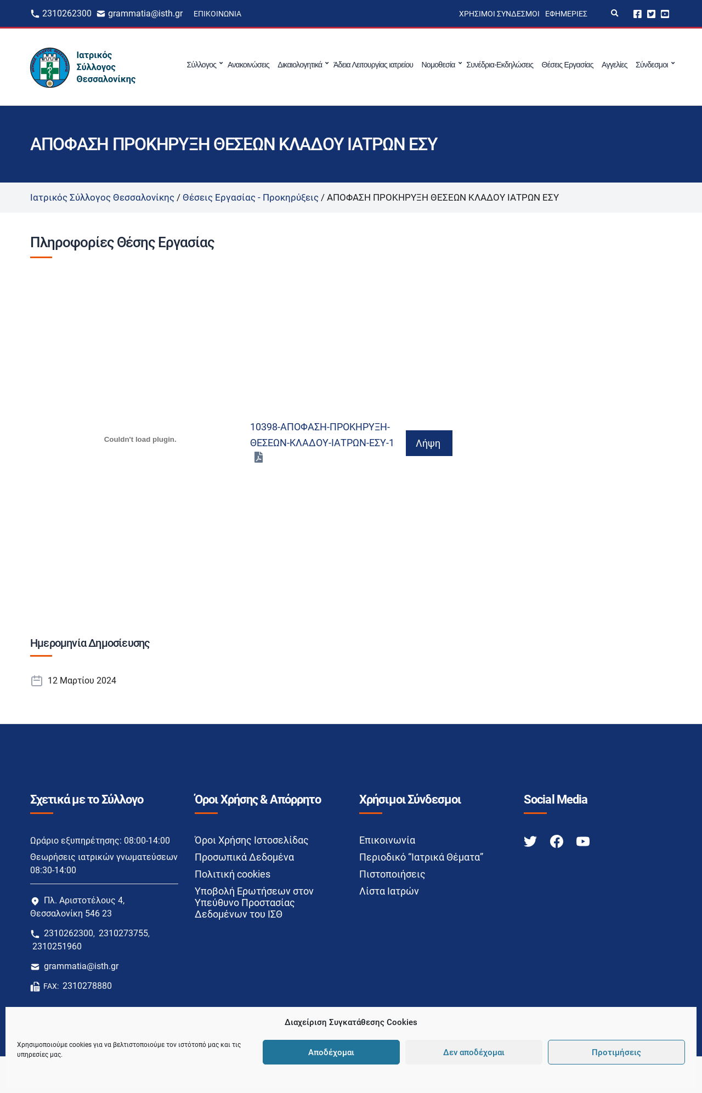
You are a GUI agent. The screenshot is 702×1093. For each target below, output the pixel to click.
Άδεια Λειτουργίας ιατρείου (373, 64)
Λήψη (428, 443)
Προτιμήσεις (616, 1052)
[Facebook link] (557, 840)
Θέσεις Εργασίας (567, 64)
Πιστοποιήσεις (392, 874)
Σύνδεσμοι (652, 64)
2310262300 (67, 13)
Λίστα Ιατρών (389, 891)
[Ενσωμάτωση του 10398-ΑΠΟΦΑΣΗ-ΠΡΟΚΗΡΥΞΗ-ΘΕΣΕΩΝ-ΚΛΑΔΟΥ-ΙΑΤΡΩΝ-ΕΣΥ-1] (140, 439)
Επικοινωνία (217, 13)
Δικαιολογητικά (300, 64)
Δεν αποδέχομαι (474, 1052)
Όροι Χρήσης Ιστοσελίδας (252, 840)
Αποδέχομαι (331, 1052)
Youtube (665, 13)
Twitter (651, 13)
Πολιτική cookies (232, 874)
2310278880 (87, 986)
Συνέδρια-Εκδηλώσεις (499, 64)
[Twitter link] (531, 840)
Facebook (637, 13)
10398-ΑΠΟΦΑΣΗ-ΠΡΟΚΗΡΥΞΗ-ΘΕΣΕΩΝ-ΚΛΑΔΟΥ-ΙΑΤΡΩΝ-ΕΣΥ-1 (322, 434)
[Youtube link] (583, 840)
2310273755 (123, 933)
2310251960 (57, 946)
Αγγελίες (614, 64)
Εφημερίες (566, 13)
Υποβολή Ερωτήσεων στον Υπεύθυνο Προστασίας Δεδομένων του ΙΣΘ (254, 902)
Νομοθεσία (438, 64)
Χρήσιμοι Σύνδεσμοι (499, 13)
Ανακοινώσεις (248, 64)
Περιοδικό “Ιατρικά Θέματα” (421, 857)
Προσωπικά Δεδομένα (244, 857)
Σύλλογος (202, 64)
